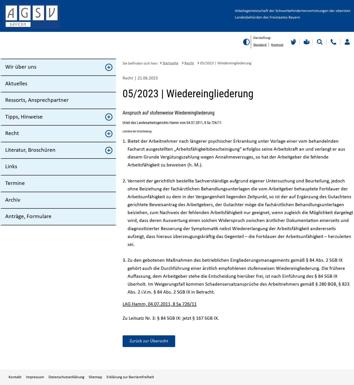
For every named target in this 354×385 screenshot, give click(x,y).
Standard (259, 45)
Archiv (12, 200)
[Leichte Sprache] (306, 42)
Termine (15, 183)
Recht (58, 133)
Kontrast (277, 45)
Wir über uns (58, 67)
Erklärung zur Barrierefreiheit (130, 377)
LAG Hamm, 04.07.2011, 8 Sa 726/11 (160, 304)
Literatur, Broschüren (58, 150)
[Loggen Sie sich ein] (347, 42)
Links (11, 167)
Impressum (35, 377)
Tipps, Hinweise (58, 117)
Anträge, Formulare (28, 216)
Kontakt (15, 377)
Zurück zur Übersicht (149, 341)
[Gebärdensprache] (293, 42)
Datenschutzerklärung (66, 377)
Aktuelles (16, 84)
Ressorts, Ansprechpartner (37, 100)
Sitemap (95, 377)
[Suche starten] (319, 42)
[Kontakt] (333, 42)
